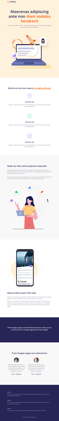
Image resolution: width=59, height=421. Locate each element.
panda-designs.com (32, 417)
